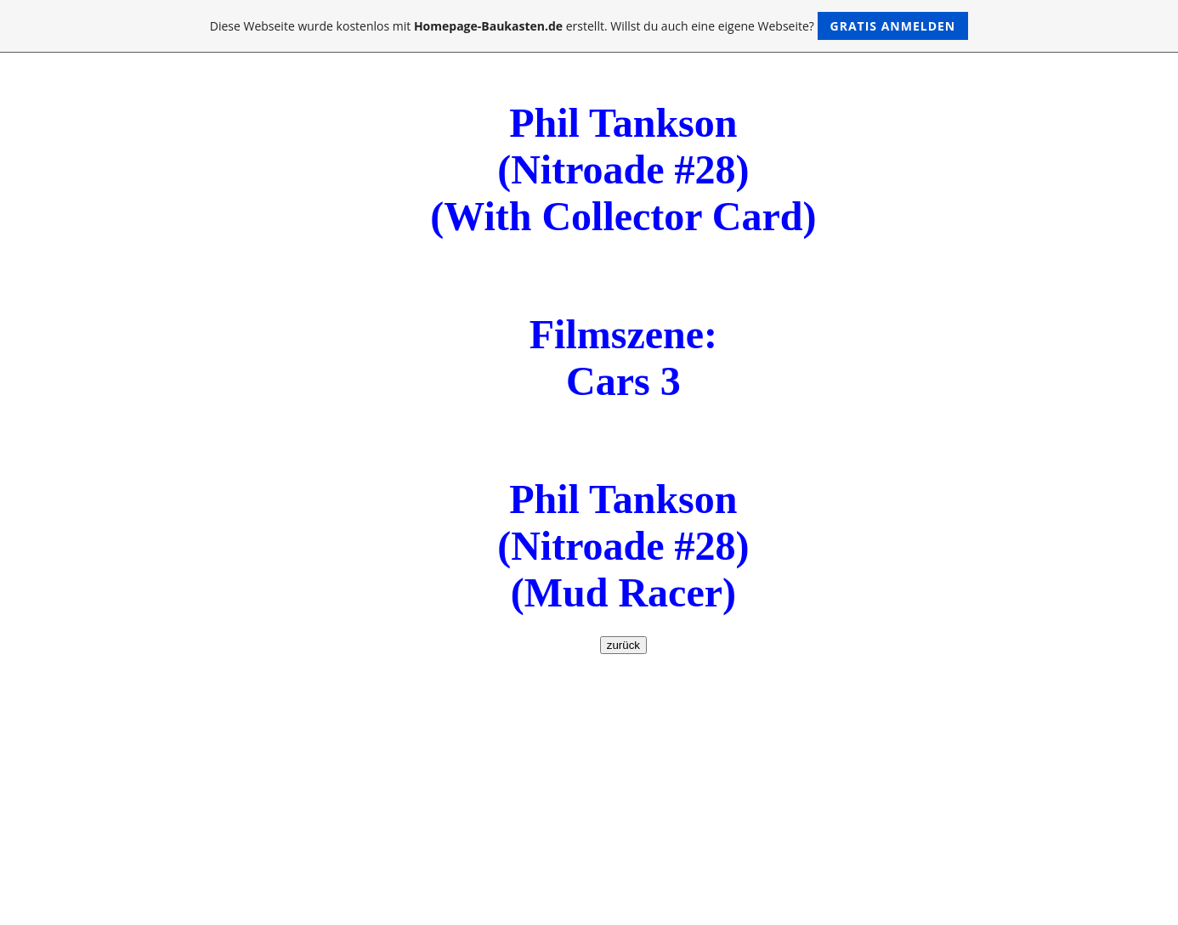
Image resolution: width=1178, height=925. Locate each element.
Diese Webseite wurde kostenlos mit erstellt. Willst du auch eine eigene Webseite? (589, 26)
